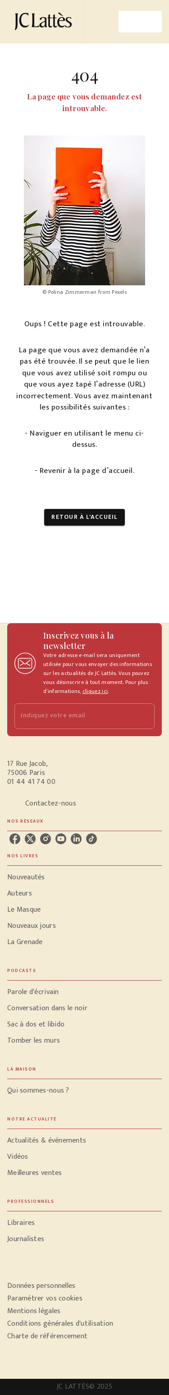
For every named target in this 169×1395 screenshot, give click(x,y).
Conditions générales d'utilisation (60, 1324)
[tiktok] (91, 838)
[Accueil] (45, 21)
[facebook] (15, 838)
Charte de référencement (47, 1336)
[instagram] (45, 838)
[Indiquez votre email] (73, 716)
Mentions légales (33, 1311)
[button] (84, 517)
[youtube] (61, 838)
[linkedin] (76, 838)
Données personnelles (41, 1286)
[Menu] (140, 21)
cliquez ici (95, 691)
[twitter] (30, 838)
